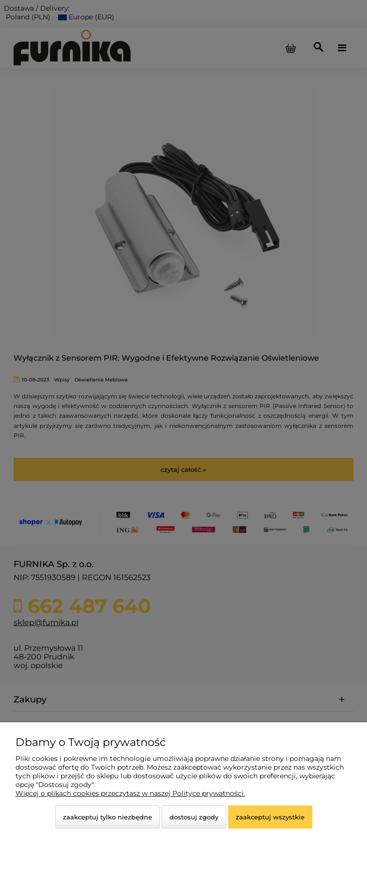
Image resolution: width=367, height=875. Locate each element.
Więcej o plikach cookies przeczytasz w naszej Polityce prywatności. (130, 793)
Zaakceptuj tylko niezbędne (107, 817)
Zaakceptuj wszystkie (270, 817)
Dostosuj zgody (193, 817)
